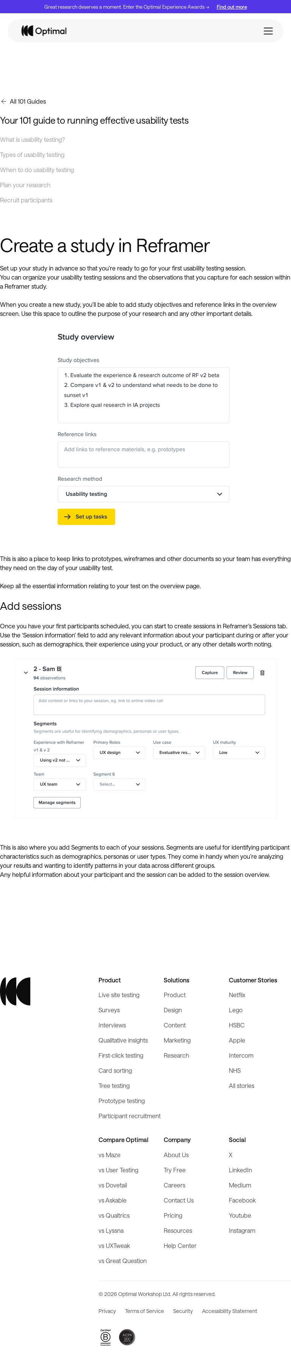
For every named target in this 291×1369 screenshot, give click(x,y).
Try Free (175, 1169)
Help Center (180, 1245)
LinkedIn (240, 1169)
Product (175, 994)
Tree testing (114, 1085)
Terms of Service (144, 1311)
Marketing (177, 1040)
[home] (44, 30)
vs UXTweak (114, 1245)
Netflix (237, 994)
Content (175, 1025)
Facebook (242, 1200)
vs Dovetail (113, 1185)
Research (176, 1055)
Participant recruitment (130, 1115)
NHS (235, 1070)
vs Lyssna (111, 1230)
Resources (178, 1230)
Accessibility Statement (229, 1311)
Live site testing (119, 994)
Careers (174, 1185)
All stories (241, 1085)
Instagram (242, 1230)
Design (173, 1009)
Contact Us (179, 1200)
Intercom (241, 1055)
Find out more (232, 6)
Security (183, 1311)
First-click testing (121, 1055)
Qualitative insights (123, 1040)
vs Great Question (123, 1260)
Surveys (109, 1009)
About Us (176, 1154)
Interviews (112, 1025)
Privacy (107, 1311)
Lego (235, 1009)
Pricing (173, 1215)
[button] (268, 31)
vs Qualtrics (114, 1215)
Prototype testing (122, 1100)
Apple (237, 1040)
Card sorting (115, 1070)
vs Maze (109, 1154)
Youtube (240, 1215)
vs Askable (113, 1200)
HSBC (237, 1025)
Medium (240, 1185)
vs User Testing (118, 1169)
